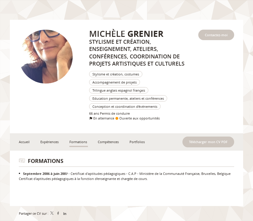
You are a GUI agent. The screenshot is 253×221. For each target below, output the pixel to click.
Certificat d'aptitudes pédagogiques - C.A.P (103, 173)
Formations (45, 161)
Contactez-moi (216, 35)
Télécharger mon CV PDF (208, 142)
